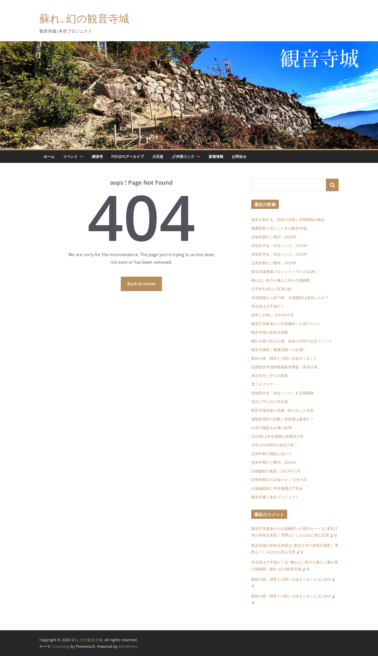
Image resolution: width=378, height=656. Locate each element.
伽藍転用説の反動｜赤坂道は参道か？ (282, 418)
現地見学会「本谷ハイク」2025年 (279, 254)
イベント (70, 156)
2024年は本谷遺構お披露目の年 (277, 436)
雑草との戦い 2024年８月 (272, 314)
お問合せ (239, 156)
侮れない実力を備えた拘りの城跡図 (280, 280)
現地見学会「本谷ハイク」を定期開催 (282, 392)
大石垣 (157, 156)
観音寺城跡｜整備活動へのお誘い (278, 349)
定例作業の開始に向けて (271, 453)
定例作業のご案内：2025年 (273, 262)
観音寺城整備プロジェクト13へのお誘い (284, 271)
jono (327, 579)
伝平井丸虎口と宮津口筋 (271, 288)
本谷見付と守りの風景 (269, 375)
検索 (332, 185)
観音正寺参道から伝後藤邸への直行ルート (286, 323)
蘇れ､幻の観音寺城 (84, 18)
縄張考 (97, 156)
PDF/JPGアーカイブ (127, 156)
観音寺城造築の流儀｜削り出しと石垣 (282, 410)
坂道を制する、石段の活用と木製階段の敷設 (288, 219)
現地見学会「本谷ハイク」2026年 (279, 245)
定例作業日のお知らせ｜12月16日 (279, 479)
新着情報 (216, 156)
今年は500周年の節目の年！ (274, 444)
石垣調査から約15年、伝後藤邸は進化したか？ (290, 297)
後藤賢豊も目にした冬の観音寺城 (278, 228)
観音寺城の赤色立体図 (269, 332)
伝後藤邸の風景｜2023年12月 (276, 470)
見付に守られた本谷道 (269, 401)
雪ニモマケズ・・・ (267, 384)
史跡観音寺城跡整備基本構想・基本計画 (284, 366)
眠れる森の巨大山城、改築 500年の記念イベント (291, 340)
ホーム (49, 156)
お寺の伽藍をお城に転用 (271, 427)
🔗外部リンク (183, 156)
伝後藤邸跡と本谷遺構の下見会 (277, 488)
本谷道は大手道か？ (267, 306)
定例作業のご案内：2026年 (273, 236)
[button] (80, 156)
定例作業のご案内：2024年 (273, 462)
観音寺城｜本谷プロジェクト (275, 496)
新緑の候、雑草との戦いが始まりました (284, 358)
